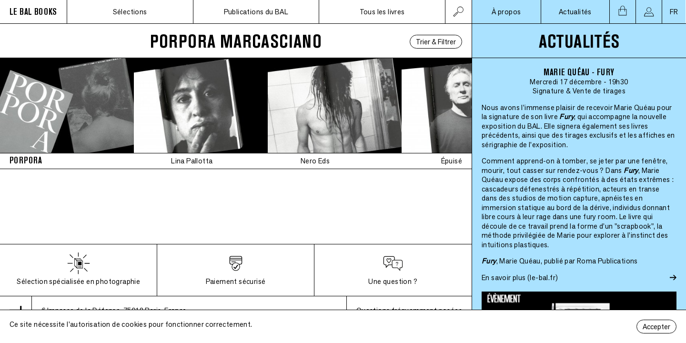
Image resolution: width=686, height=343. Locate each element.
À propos (506, 11)
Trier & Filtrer (436, 41)
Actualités (575, 11)
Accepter (656, 326)
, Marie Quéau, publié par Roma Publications (560, 260)
